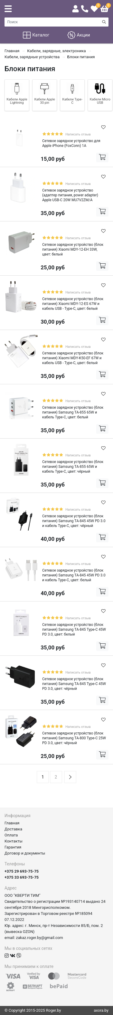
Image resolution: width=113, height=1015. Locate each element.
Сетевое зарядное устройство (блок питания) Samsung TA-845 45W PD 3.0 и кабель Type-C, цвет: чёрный (73, 521)
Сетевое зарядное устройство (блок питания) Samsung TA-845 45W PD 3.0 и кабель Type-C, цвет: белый (73, 575)
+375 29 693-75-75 (22, 871)
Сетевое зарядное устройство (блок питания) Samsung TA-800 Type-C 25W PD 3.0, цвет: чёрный (74, 738)
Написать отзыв (78, 134)
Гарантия (13, 847)
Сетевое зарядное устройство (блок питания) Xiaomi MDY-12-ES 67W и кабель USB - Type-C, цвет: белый (72, 304)
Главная (12, 823)
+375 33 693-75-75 (22, 877)
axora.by (101, 1010)
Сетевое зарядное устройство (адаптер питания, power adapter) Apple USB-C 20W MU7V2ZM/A (70, 195)
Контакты (14, 841)
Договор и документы (25, 853)
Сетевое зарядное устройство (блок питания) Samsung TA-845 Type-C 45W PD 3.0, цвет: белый (74, 629)
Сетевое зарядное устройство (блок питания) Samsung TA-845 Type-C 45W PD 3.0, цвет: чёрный (74, 684)
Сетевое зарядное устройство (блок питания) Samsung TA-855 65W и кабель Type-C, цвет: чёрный (72, 467)
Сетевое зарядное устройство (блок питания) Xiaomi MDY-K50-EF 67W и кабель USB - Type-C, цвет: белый (72, 358)
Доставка (13, 829)
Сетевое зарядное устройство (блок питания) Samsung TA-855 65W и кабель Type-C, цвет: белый (72, 412)
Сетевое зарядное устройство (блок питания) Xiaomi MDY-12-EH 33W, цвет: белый (72, 249)
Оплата (11, 835)
